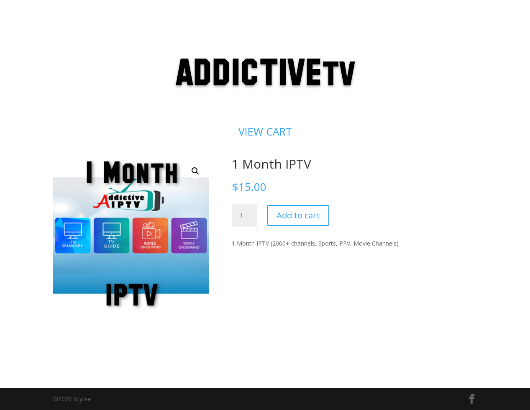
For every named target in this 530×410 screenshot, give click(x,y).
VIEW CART (265, 131)
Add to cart (298, 215)
